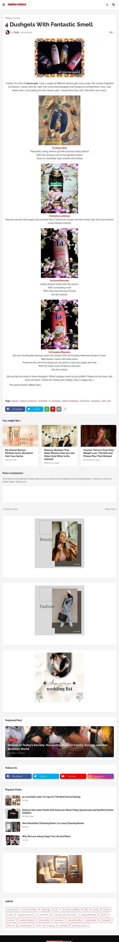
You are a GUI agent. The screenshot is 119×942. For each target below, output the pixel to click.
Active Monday (30, 909)
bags (86, 909)
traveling (50, 925)
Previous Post (11, 509)
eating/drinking (88, 915)
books (10, 915)
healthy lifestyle (26, 920)
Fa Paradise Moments (59, 352)
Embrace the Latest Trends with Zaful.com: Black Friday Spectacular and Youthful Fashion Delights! (67, 811)
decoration (71, 915)
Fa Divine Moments (59, 280)
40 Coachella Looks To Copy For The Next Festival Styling (51, 797)
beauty (16, 18)
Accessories (12, 909)
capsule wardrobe (25, 915)
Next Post (110, 509)
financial (11, 920)
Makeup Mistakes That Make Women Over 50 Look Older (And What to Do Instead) (59, 455)
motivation (106, 920)
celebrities (44, 915)
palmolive (85, 401)
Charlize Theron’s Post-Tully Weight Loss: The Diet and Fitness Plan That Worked (98, 453)
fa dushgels (55, 401)
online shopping (70, 401)
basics (96, 909)
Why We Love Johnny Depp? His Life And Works (46, 836)
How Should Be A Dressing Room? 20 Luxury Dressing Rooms (53, 823)
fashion (103, 915)
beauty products (28, 401)
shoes (39, 925)
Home (8, 18)
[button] (3, 4)
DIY (56, 909)
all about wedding (70, 909)
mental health (74, 920)
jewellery (59, 920)
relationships (26, 925)
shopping (95, 401)
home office (44, 920)
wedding (63, 925)
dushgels (42, 401)
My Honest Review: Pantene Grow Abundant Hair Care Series (19, 453)
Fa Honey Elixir (59, 148)
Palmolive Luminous (59, 216)
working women (79, 925)
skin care (106, 401)
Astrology (45, 909)
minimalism (91, 920)
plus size (11, 925)
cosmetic (57, 915)
